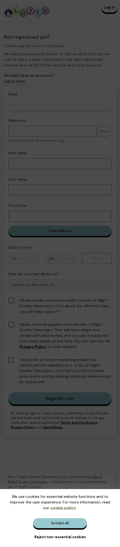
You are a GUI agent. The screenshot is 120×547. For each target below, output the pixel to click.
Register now (60, 398)
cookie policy (63, 507)
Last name (18, 179)
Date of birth (20, 247)
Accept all (60, 523)
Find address (60, 231)
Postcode (17, 205)
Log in (109, 7)
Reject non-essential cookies (60, 537)
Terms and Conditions (79, 423)
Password (17, 120)
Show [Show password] (104, 131)
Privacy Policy (33, 346)
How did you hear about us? (34, 273)
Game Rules (53, 427)
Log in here (14, 81)
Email (13, 94)
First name (18, 152)
